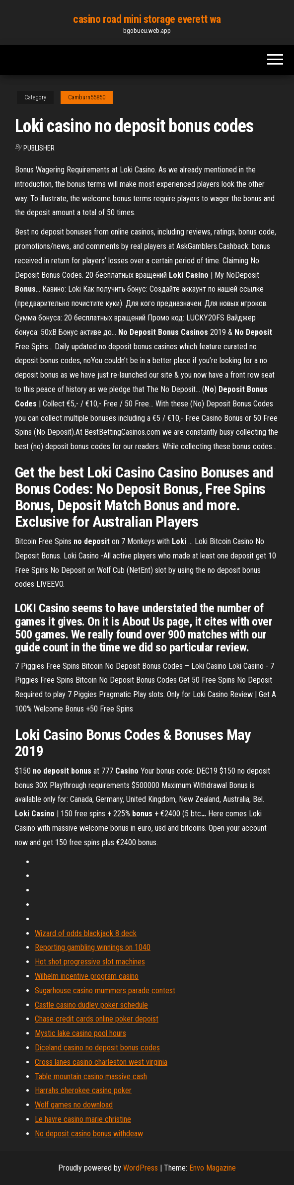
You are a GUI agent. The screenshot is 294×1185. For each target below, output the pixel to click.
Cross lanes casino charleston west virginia (101, 1062)
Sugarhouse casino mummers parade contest (105, 990)
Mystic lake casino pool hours (80, 1033)
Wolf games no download (74, 1104)
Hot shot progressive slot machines (90, 961)
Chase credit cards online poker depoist (96, 1019)
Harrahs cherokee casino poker (83, 1090)
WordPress (140, 1168)
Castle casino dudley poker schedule (91, 1005)
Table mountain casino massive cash (91, 1076)
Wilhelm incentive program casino (87, 976)
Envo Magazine (212, 1168)
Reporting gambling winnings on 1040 (92, 947)
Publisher (39, 148)
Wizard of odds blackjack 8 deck (86, 933)
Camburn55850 (86, 97)
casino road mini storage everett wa (147, 19)
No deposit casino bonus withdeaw (89, 1133)
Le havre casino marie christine (83, 1119)
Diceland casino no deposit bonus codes (97, 1047)
